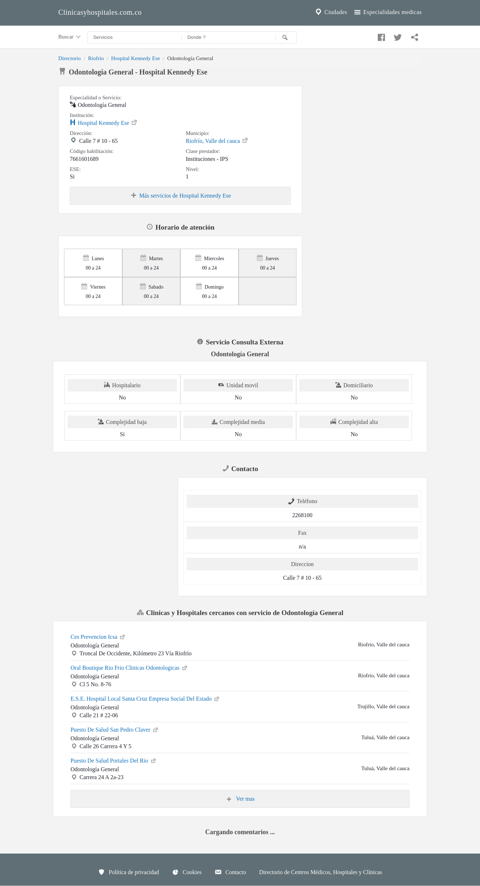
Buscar (70, 37)
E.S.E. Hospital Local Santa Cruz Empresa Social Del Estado (145, 698)
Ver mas (240, 799)
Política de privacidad (128, 872)
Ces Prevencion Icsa (98, 636)
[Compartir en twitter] (397, 35)
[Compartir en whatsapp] (414, 35)
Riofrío (96, 58)
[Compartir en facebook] (380, 35)
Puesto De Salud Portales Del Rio (114, 760)
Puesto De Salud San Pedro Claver (115, 729)
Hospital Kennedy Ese (135, 58)
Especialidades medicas (387, 12)
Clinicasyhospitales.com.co (100, 12)
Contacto (230, 872)
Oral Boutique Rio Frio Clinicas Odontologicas (129, 667)
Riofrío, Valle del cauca (217, 140)
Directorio (69, 58)
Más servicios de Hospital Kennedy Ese (180, 195)
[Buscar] (286, 37)
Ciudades (330, 12)
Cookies (186, 872)
